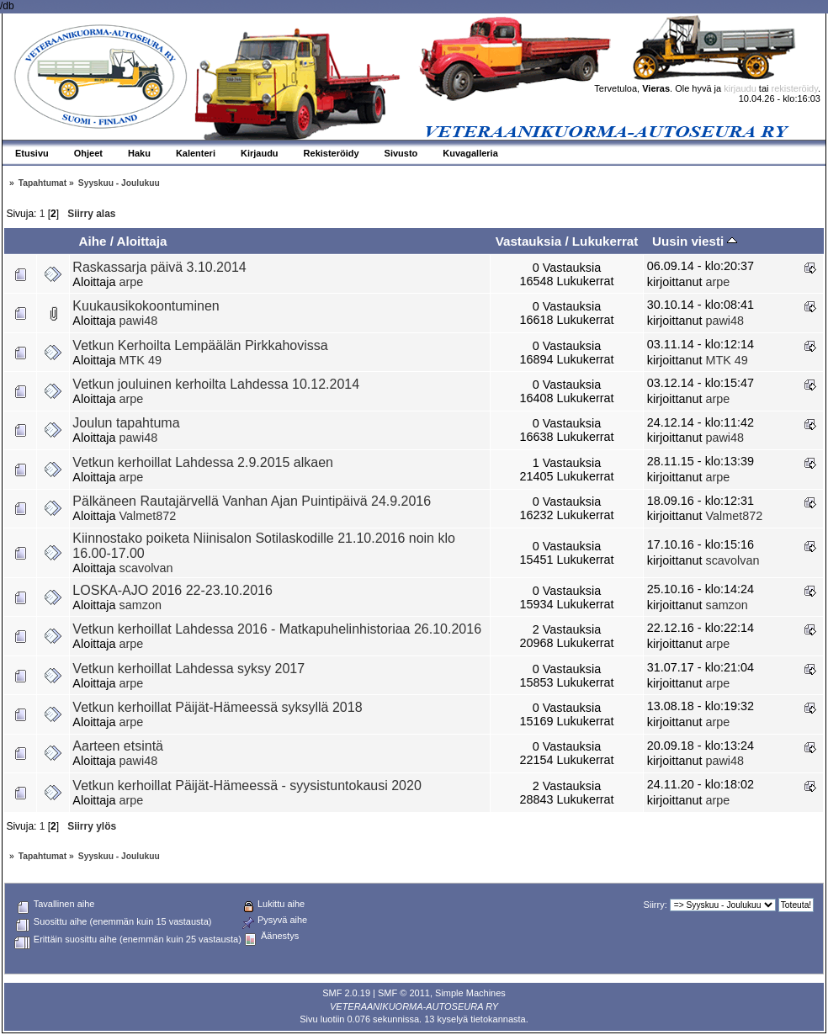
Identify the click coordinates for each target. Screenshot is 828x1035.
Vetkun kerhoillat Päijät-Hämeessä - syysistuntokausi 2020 (246, 785)
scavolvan (146, 568)
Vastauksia (529, 241)
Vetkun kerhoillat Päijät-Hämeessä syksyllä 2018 (217, 707)
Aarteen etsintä (117, 746)
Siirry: (655, 905)
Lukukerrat (605, 241)
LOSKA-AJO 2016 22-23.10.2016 (172, 590)
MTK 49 (140, 360)
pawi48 (138, 320)
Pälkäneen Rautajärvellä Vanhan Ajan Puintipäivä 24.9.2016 (251, 501)
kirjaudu (740, 88)
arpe (131, 282)
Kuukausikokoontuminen (145, 306)
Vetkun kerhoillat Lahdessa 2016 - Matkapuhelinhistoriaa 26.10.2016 (276, 629)
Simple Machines (470, 993)
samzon (140, 605)
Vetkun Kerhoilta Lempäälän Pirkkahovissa (199, 345)
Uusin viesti (694, 241)
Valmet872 (148, 516)
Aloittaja (142, 241)
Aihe (92, 241)
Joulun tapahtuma (125, 423)
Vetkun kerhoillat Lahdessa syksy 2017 (188, 668)
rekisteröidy (795, 88)
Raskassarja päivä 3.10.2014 (159, 267)
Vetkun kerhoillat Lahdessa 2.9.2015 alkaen (202, 462)
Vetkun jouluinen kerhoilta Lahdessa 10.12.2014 (215, 384)
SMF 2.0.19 (346, 993)
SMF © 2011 (404, 993)
